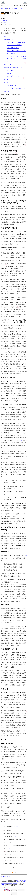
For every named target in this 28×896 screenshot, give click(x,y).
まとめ (6, 79)
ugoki (4, 22)
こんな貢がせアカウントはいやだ (13, 67)
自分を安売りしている (13, 76)
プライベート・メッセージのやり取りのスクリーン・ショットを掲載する (16, 59)
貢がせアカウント (9, 39)
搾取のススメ (4, 880)
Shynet (2, 884)
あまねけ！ (15, 883)
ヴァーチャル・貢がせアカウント (16, 88)
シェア (13, 872)
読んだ (13, 868)
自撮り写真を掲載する (13, 48)
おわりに (6, 91)
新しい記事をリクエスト (9, 5)
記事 (2, 8)
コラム (6, 82)
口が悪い (9, 73)
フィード (16, 8)
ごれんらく (22, 8)
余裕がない (10, 70)
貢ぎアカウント (8, 64)
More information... (6, 876)
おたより (10, 8)
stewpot (24, 880)
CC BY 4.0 (18, 880)
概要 (5, 36)
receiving (9, 885)
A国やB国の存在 (11, 85)
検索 (6, 8)
